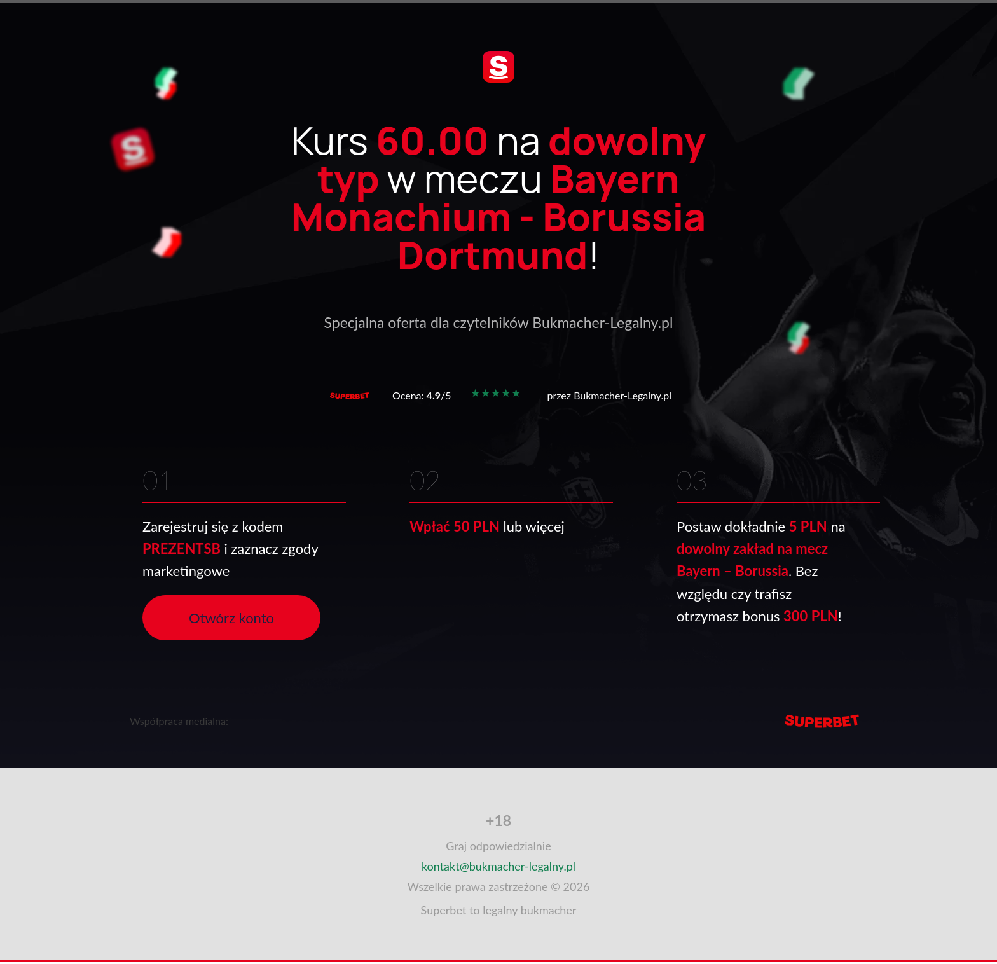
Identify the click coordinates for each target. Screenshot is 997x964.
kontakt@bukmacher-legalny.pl (498, 866)
